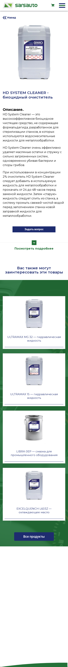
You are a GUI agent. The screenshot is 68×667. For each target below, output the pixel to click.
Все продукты (34, 536)
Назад (11, 17)
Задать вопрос (34, 229)
